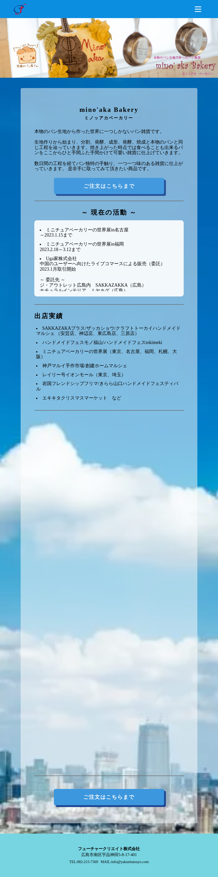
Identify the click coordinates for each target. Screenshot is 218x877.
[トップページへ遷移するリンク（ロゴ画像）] (20, 9)
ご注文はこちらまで (108, 188)
